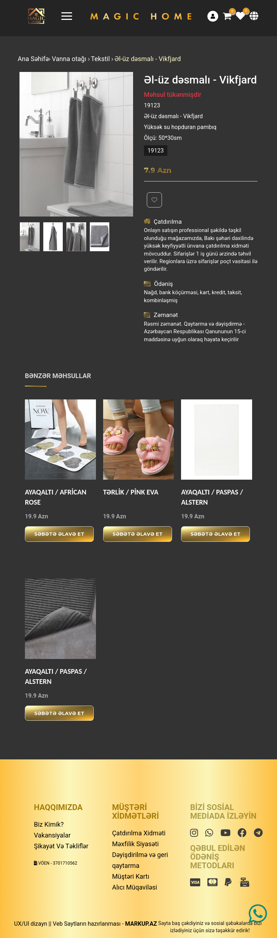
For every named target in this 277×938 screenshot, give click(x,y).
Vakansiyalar (52, 835)
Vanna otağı (70, 59)
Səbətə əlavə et (59, 534)
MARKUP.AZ (141, 923)
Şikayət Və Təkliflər (61, 846)
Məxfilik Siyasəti (135, 844)
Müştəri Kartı (130, 876)
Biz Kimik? (48, 824)
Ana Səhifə (33, 59)
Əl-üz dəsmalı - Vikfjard (148, 59)
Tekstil (101, 59)
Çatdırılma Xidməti (139, 833)
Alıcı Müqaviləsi (134, 887)
